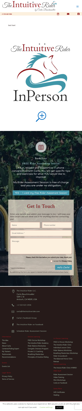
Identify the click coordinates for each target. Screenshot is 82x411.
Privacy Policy (67, 261)
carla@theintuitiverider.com (28, 311)
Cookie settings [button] (46, 407)
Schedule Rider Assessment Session (32, 331)
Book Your (41, 158)
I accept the (61, 261)
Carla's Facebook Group (27, 318)
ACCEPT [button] (59, 407)
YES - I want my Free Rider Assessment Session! (41, 193)
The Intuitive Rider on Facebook (30, 324)
